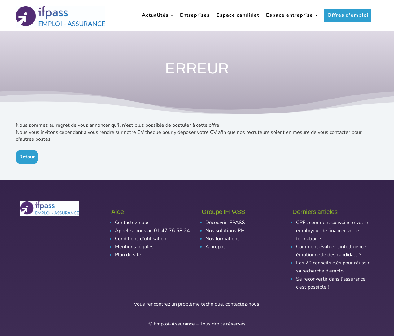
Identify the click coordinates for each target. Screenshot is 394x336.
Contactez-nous (132, 222)
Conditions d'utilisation (140, 238)
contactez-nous (242, 304)
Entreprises (195, 15)
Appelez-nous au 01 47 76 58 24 (152, 230)
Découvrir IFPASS (225, 222)
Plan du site (128, 254)
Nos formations (222, 238)
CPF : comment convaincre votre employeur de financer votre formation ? (332, 230)
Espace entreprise (291, 15)
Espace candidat (238, 15)
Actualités (157, 15)
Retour (27, 156)
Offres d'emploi (347, 15)
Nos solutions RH (225, 230)
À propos (215, 246)
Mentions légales (134, 246)
